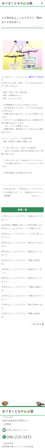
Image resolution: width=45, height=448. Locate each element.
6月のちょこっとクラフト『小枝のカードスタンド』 (21, 279)
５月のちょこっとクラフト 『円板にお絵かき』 (21, 288)
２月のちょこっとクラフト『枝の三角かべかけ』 (22, 306)
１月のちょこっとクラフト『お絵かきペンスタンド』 (22, 218)
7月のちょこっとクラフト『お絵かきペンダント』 (21, 271)
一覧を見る (36, 324)
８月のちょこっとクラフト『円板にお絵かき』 (21, 262)
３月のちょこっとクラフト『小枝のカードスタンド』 (22, 297)
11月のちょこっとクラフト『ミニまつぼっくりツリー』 (22, 235)
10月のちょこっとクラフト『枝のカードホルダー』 (22, 244)
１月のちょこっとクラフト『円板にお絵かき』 (21, 315)
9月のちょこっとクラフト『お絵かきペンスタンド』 (21, 253)
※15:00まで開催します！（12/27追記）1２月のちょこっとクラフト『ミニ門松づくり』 (22, 226)
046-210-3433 (19, 437)
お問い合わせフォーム (17, 430)
